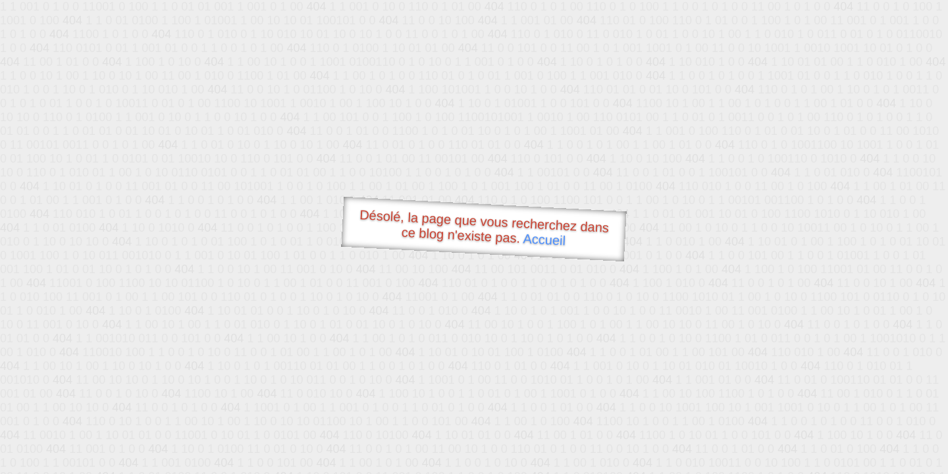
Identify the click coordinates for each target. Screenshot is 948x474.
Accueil (544, 239)
